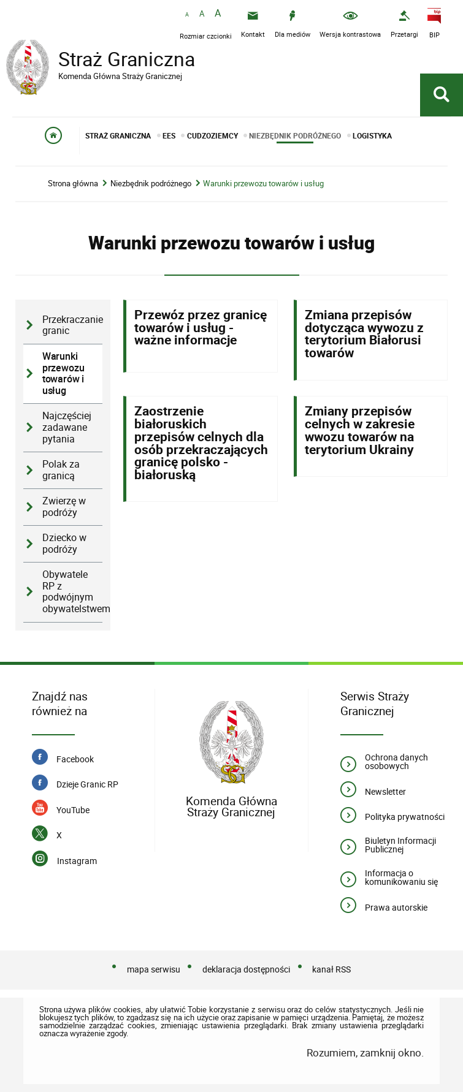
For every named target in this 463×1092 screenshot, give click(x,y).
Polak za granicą (61, 470)
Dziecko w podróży (64, 543)
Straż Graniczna (104, 61)
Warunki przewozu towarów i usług (263, 184)
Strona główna (73, 184)
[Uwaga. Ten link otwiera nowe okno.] (404, 24)
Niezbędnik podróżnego (150, 184)
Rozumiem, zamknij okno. (365, 1052)
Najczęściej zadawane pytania (66, 427)
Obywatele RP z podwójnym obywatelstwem (72, 591)
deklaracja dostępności (246, 969)
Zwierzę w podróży (64, 507)
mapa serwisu (153, 969)
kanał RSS (331, 969)
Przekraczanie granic (72, 325)
